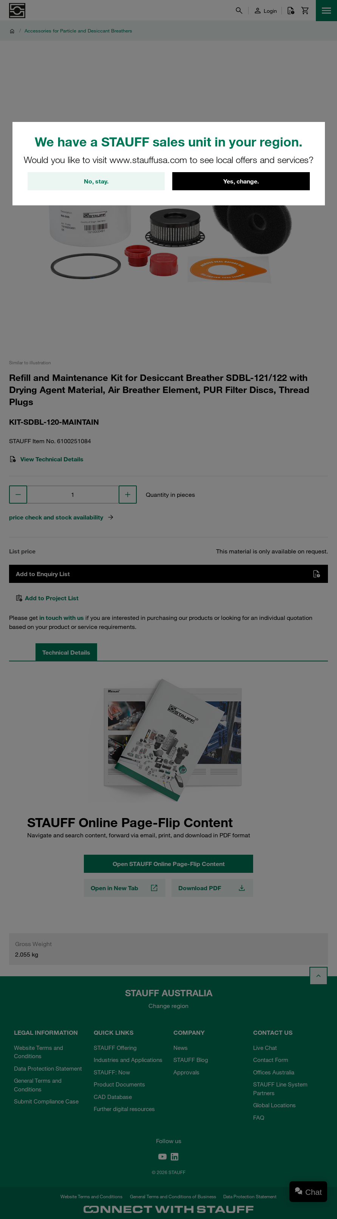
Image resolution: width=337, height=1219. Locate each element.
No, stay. (96, 181)
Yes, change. (241, 181)
